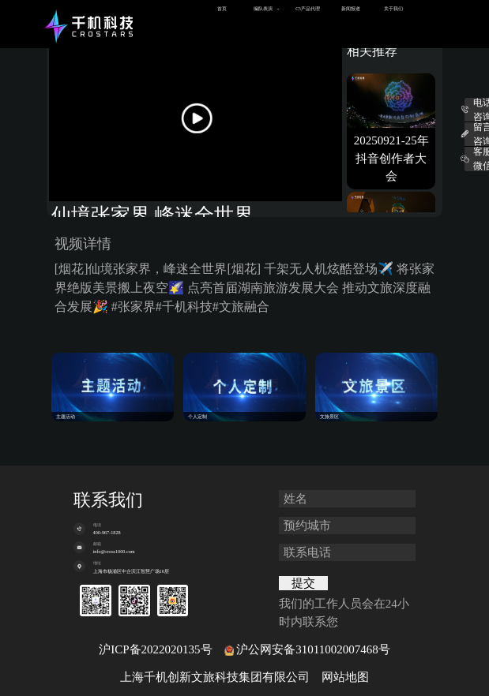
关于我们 (393, 8)
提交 (303, 583)
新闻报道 (350, 8)
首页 (222, 8)
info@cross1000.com (114, 551)
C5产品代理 (307, 8)
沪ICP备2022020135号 (155, 649)
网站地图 (345, 677)
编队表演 (263, 8)
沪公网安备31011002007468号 (312, 649)
